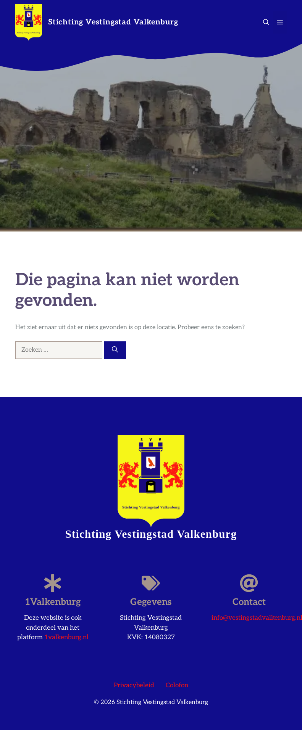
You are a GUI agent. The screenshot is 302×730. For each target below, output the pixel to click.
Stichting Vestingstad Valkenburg (113, 22)
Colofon (177, 685)
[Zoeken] (115, 350)
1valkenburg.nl (66, 637)
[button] (266, 22)
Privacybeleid (134, 685)
